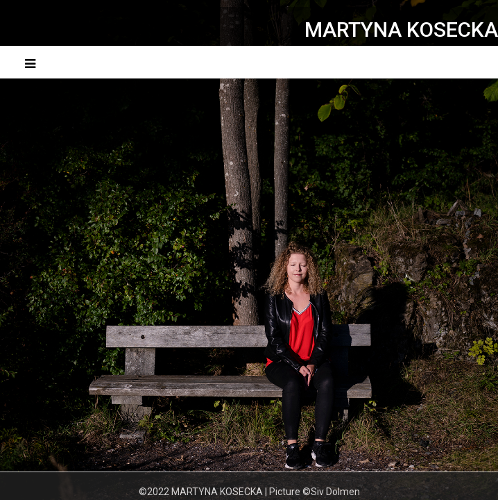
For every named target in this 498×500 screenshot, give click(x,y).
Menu (459, 62)
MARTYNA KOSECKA (401, 29)
